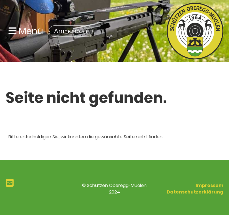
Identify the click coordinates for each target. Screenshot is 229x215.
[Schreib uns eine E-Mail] (10, 183)
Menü (25, 31)
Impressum (209, 185)
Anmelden (70, 31)
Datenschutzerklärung (195, 192)
